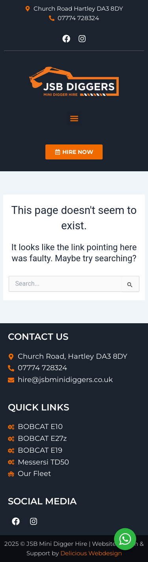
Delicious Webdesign (91, 553)
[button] (74, 118)
